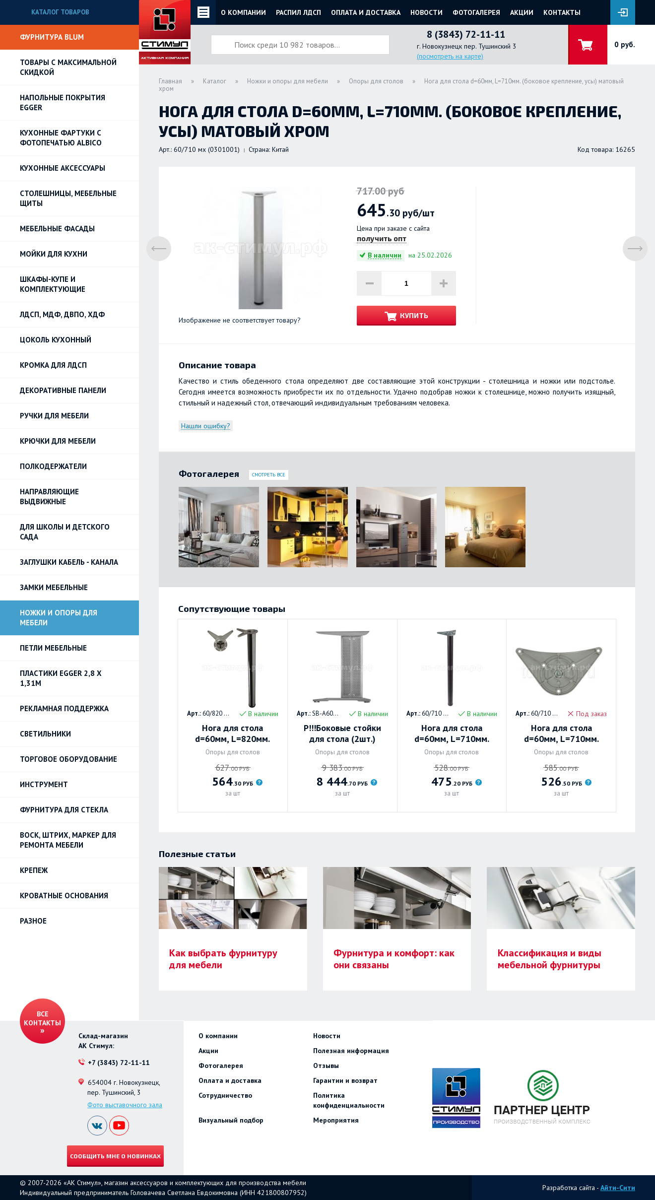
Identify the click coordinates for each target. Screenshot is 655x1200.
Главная (170, 81)
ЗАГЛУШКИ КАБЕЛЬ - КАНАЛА (69, 562)
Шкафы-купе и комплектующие (52, 284)
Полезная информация (351, 1050)
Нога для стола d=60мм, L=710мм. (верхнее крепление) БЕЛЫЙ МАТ (561, 733)
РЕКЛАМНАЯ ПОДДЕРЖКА (64, 708)
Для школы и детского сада (65, 531)
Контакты (562, 12)
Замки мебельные (54, 587)
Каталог (214, 81)
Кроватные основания (64, 895)
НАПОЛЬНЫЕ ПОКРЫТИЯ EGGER (62, 102)
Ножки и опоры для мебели (58, 617)
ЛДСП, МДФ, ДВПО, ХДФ (62, 314)
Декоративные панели (63, 390)
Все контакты (42, 1018)
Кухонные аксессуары (62, 168)
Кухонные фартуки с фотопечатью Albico (61, 137)
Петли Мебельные (53, 648)
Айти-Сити (617, 1187)
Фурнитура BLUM (52, 37)
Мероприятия (336, 1120)
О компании (243, 12)
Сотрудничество (225, 1095)
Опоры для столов (376, 81)
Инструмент (44, 784)
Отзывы (326, 1065)
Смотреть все (268, 474)
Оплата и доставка (365, 12)
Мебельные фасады (57, 228)
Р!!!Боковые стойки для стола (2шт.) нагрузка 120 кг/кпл (342, 733)
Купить (414, 315)
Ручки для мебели (54, 415)
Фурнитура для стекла (64, 809)
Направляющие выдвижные (49, 496)
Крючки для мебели (58, 441)
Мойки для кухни (53, 254)
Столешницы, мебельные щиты (68, 198)
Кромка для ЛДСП (53, 365)
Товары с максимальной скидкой (68, 67)
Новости (426, 12)
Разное (33, 921)
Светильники (45, 733)
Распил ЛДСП (298, 12)
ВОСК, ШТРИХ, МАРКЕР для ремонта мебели (68, 840)
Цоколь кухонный (55, 339)
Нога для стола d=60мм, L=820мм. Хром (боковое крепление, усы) (232, 733)
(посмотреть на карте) (450, 56)
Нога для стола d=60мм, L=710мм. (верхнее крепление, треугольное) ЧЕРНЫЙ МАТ (452, 733)
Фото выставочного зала (124, 1104)
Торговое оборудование (68, 759)
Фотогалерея (476, 12)
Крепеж (34, 870)
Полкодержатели (53, 466)
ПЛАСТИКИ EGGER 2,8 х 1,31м (61, 678)
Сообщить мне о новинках (115, 1155)
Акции (521, 12)
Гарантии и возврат (345, 1080)
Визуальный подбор (230, 1120)
